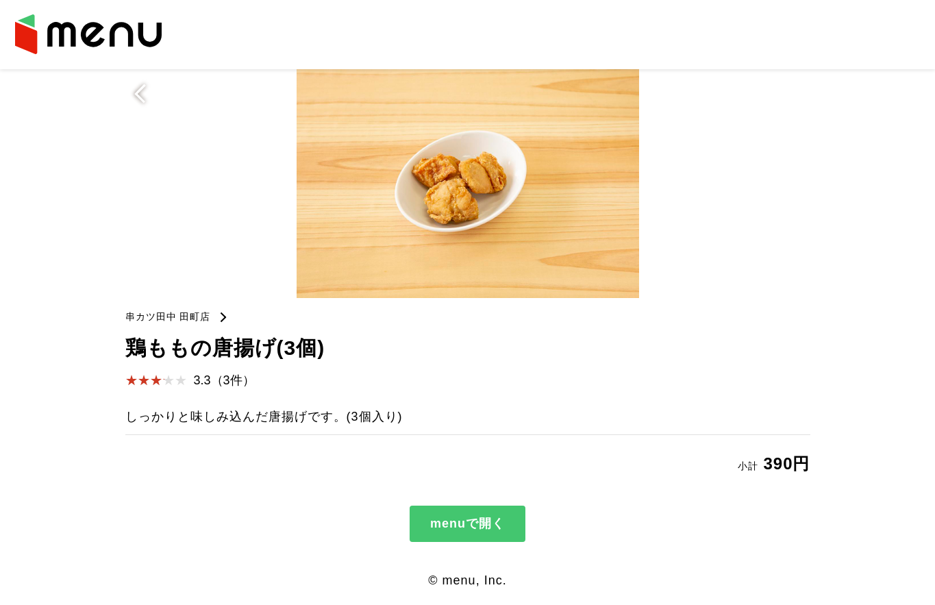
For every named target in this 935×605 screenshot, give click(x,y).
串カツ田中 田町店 (168, 316)
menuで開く (467, 523)
